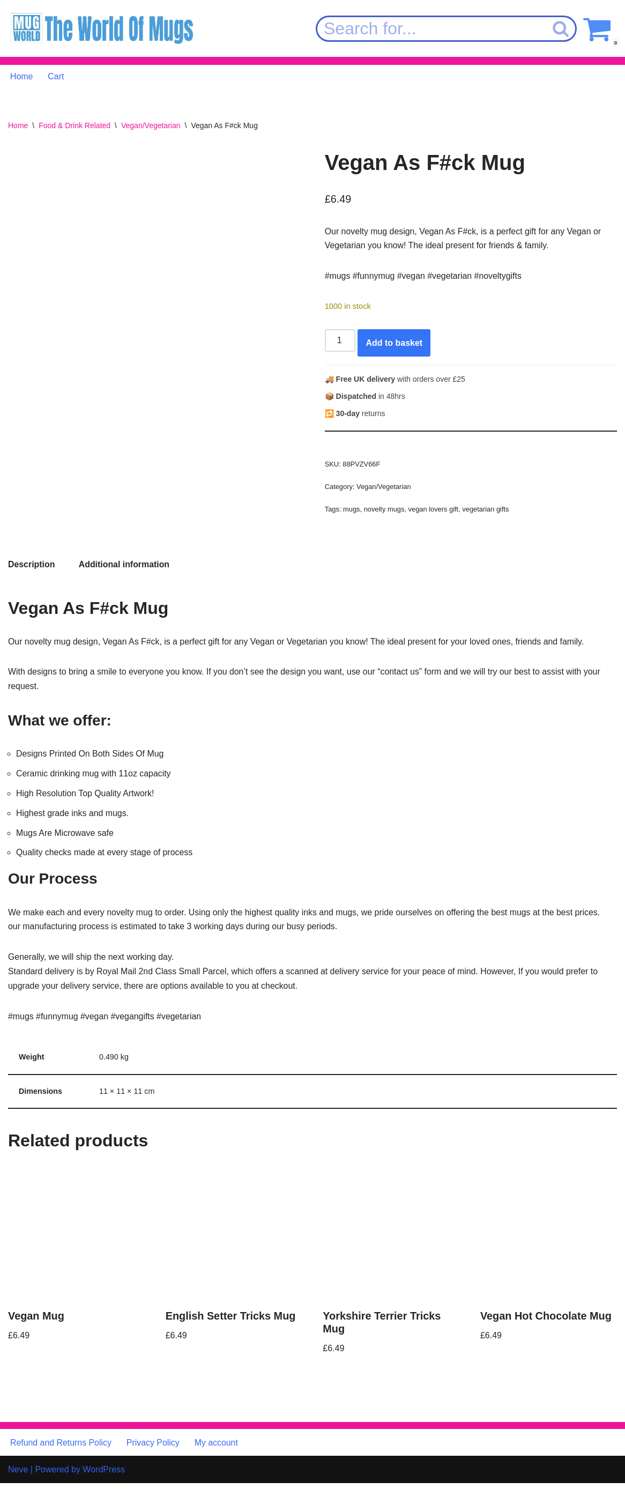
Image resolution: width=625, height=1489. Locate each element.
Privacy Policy (154, 1448)
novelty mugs (384, 511)
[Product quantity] (340, 341)
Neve (18, 1475)
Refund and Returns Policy (61, 1448)
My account (218, 1448)
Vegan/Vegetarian (151, 126)
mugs (351, 511)
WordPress (104, 1475)
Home (21, 76)
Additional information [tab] (124, 567)
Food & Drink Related (74, 126)
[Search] (431, 29)
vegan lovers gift (434, 511)
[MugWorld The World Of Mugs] (102, 28)
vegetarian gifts (486, 511)
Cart (56, 76)
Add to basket (394, 344)
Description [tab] (31, 567)
